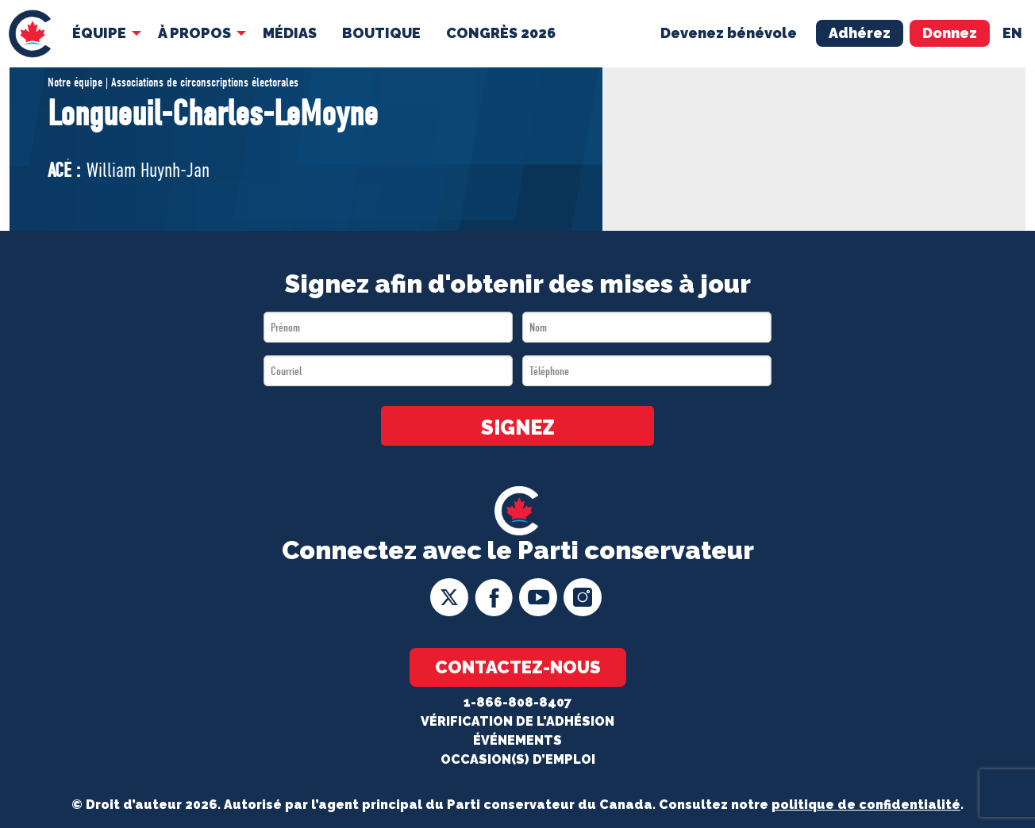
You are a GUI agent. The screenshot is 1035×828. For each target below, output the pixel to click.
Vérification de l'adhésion (517, 721)
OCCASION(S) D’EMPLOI (518, 759)
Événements (517, 740)
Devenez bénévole (728, 33)
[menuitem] (30, 33)
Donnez (949, 33)
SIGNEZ (518, 427)
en (1012, 33)
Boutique (381, 33)
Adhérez (860, 33)
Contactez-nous (518, 667)
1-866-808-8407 (517, 702)
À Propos (194, 33)
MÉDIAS (290, 33)
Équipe (99, 33)
